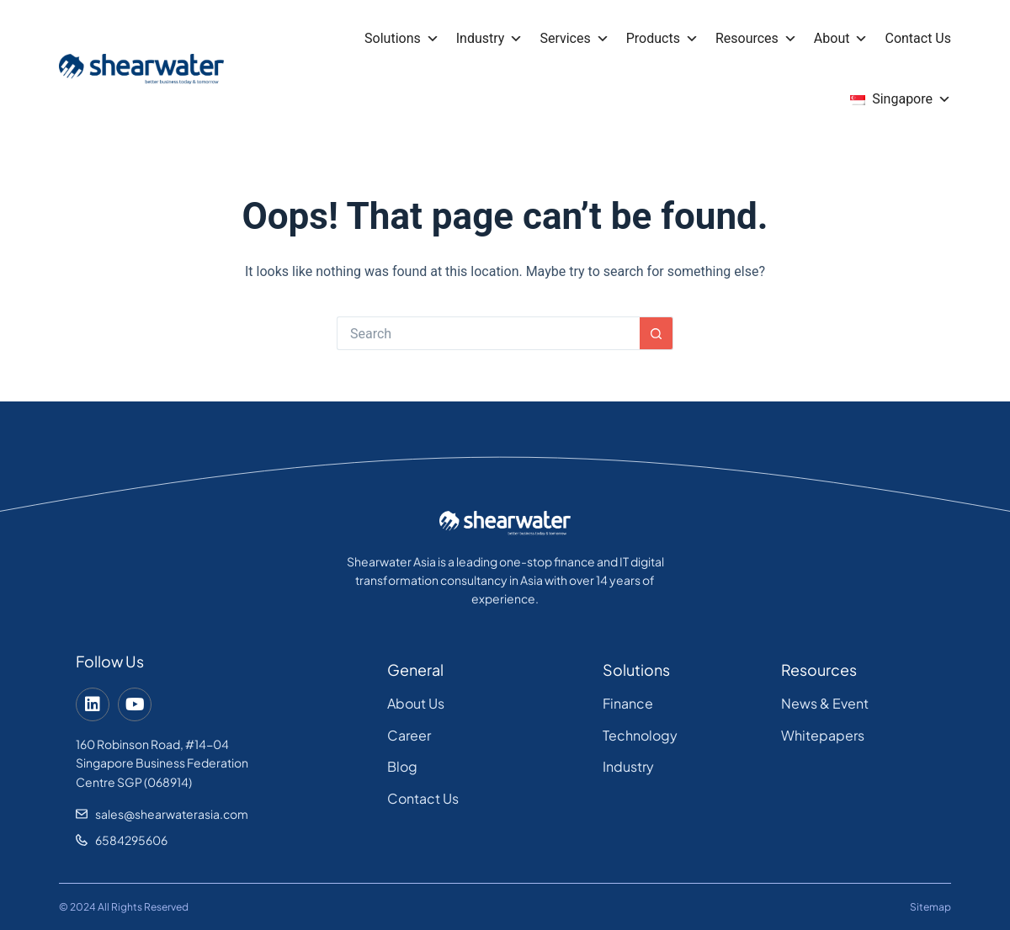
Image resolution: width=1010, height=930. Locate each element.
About (841, 38)
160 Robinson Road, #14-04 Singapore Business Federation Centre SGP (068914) (162, 762)
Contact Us (918, 38)
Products (662, 38)
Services (574, 38)
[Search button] (656, 333)
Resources (756, 38)
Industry (490, 38)
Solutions (401, 38)
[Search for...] (488, 333)
